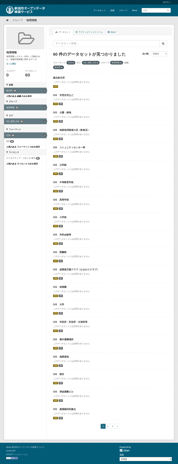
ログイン (166, 2)
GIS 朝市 (58, 374)
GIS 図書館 (59, 252)
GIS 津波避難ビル (63, 391)
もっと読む (11, 63)
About (134, 10)
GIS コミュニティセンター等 (69, 147)
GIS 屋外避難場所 (63, 339)
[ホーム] (7, 20)
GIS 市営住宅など (63, 95)
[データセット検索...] (106, 43)
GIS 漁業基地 (61, 357)
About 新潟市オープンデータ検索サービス (25, 447)
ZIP (60, 104)
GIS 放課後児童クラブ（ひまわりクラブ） (76, 269)
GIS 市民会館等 (62, 234)
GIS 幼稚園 (59, 287)
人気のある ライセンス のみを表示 (22, 164)
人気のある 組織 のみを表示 (19, 96)
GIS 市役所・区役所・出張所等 (70, 322)
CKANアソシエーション (17, 454)
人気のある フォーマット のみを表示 (23, 147)
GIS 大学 (58, 304)
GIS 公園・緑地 (62, 112)
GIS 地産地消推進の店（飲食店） (71, 130)
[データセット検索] (156, 10)
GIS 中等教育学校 (63, 182)
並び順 (145, 54)
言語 (122, 455)
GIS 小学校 (59, 217)
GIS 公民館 (59, 165)
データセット (100, 10)
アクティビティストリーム (89, 32)
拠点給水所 (59, 77)
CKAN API (11, 451)
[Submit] (168, 10)
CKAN (124, 450)
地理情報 (31, 20)
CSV (55, 86)
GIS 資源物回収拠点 (64, 409)
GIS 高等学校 (61, 200)
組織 (112, 10)
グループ (123, 10)
